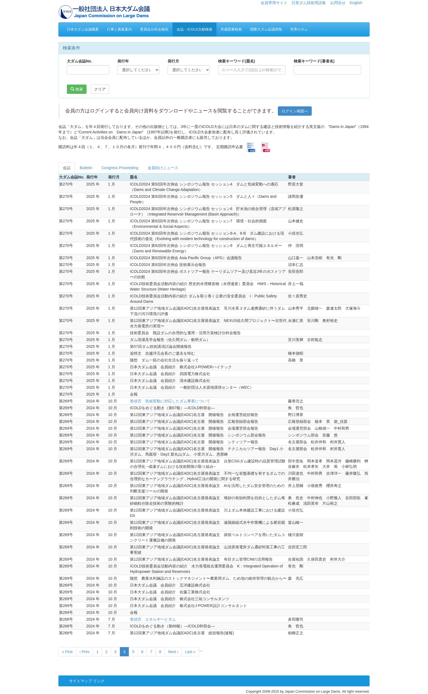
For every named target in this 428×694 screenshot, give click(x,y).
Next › (173, 652)
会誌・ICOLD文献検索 (194, 29)
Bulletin (86, 168)
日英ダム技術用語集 (309, 3)
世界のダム (299, 29)
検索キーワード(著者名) (314, 61)
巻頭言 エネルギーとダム (153, 619)
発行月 (173, 61)
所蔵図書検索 (231, 29)
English (356, 3)
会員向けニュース (163, 168)
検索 (76, 89)
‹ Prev (84, 652)
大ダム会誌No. (79, 61)
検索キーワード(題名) (236, 61)
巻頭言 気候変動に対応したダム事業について (170, 401)
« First (67, 652)
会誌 (66, 168)
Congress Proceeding (120, 168)
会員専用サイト (274, 3)
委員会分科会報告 (154, 29)
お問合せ (338, 3)
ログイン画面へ (294, 111)
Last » (190, 652)
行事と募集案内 (119, 29)
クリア (100, 89)
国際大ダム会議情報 (266, 29)
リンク (99, 681)
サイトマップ (80, 681)
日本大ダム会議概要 (83, 29)
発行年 (123, 61)
